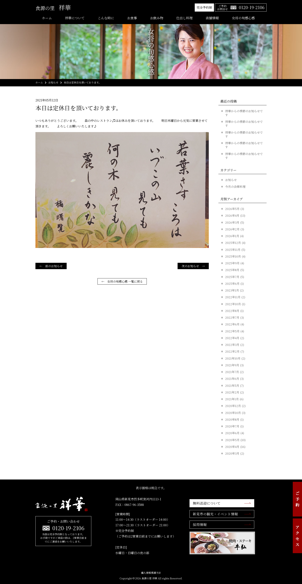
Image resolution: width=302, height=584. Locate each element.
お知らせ (231, 180)
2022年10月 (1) (235, 304)
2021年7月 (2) (234, 372)
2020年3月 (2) (234, 453)
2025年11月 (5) (235, 250)
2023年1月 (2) (234, 290)
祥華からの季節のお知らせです (244, 113)
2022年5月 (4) (234, 331)
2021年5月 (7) (234, 385)
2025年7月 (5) (234, 277)
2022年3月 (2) (234, 345)
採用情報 (199, 524)
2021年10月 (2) (235, 358)
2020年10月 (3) (235, 413)
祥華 (53, 7)
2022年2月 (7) (234, 351)
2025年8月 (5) (234, 270)
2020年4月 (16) (235, 447)
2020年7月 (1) (234, 426)
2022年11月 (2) (235, 297)
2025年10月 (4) (235, 256)
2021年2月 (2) (234, 392)
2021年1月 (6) (234, 399)
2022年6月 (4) (234, 324)
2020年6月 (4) (234, 433)
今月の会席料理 (235, 187)
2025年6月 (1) (234, 283)
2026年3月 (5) (234, 222)
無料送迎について (206, 503)
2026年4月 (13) (235, 215)
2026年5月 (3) (234, 209)
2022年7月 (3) (234, 317)
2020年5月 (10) (235, 440)
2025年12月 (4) (235, 243)
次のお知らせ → (193, 266)
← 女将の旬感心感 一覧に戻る (122, 281)
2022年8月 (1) (234, 311)
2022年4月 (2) (234, 338)
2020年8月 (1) (234, 419)
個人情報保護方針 (151, 573)
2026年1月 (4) (234, 236)
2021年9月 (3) (234, 365)
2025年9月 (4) (234, 263)
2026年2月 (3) (234, 229)
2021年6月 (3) (234, 379)
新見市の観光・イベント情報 (215, 514)
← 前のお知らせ (51, 266)
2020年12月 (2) (235, 406)
